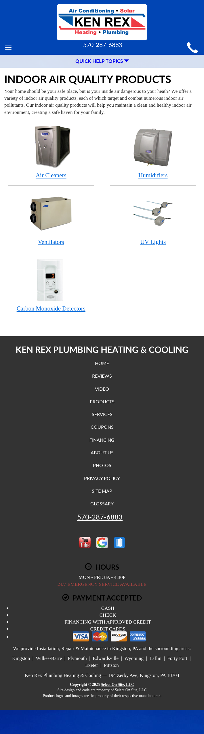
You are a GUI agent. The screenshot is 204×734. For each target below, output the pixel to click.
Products (102, 401)
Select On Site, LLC (117, 684)
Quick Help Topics (102, 61)
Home (102, 363)
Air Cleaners (51, 152)
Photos (102, 465)
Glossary (102, 503)
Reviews (102, 376)
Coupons (102, 427)
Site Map (102, 491)
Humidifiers (153, 152)
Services (102, 414)
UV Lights (153, 218)
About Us (102, 452)
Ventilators (51, 218)
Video (102, 389)
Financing (102, 440)
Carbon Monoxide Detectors (51, 285)
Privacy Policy (102, 478)
